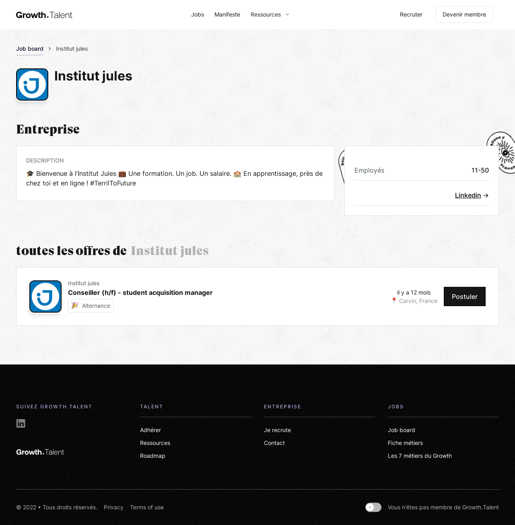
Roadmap (152, 455)
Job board (29, 48)
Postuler (465, 296)
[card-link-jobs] (221, 296)
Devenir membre (464, 14)
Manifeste (227, 14)
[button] (267, 14)
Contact (274, 442)
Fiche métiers (405, 442)
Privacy (114, 507)
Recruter (411, 14)
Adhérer (150, 429)
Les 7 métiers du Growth (420, 455)
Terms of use (147, 507)
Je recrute (277, 429)
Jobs (197, 14)
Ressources (155, 442)
